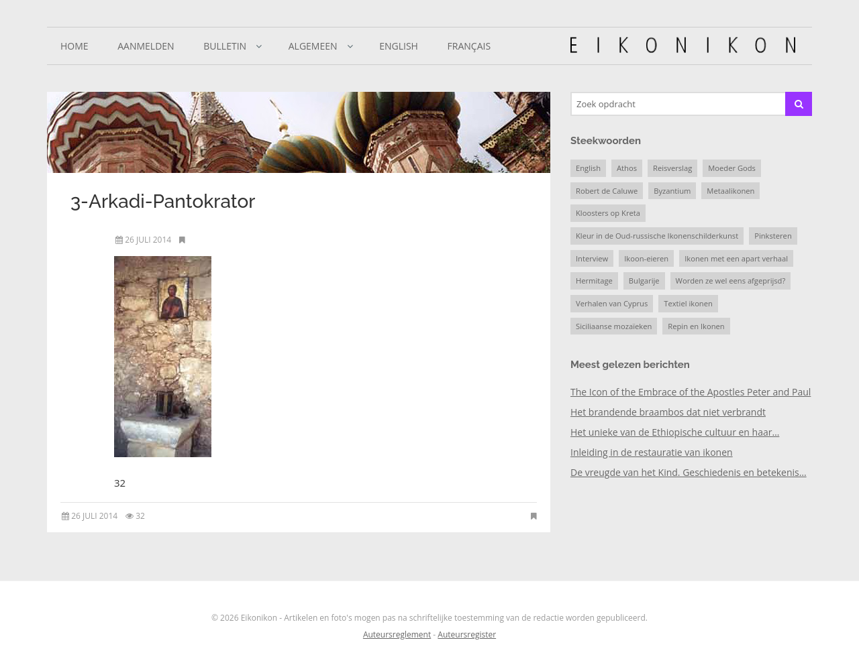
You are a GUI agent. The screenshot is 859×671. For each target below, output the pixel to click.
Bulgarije (644, 281)
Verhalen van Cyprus (612, 303)
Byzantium (672, 191)
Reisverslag (672, 168)
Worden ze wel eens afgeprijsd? (731, 281)
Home (74, 46)
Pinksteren (773, 236)
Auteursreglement (397, 634)
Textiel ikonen (688, 303)
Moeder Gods (732, 168)
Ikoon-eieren (646, 258)
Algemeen (313, 46)
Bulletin (224, 46)
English (398, 46)
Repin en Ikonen (696, 326)
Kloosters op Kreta (608, 213)
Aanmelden (145, 46)
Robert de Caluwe (607, 191)
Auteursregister (467, 634)
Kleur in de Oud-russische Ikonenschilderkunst (657, 236)
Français (469, 46)
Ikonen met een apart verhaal (736, 258)
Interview (592, 258)
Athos (627, 168)
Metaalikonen (730, 191)
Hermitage (594, 281)
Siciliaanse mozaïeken (614, 326)
